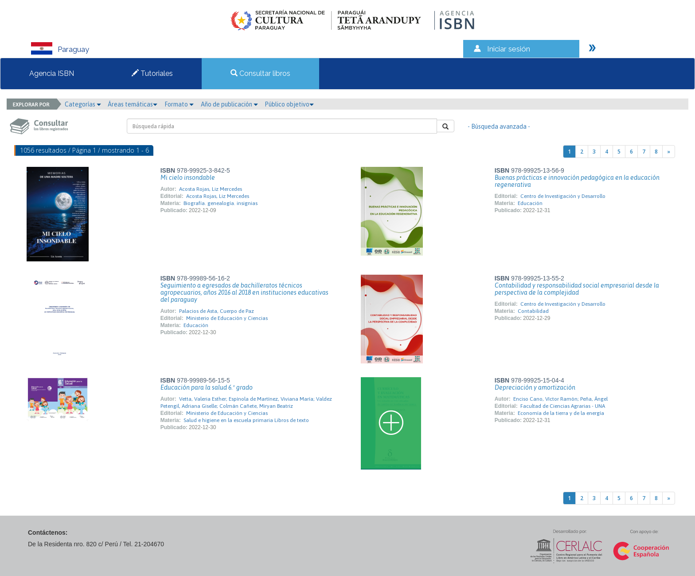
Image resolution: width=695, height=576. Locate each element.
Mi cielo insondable (187, 177)
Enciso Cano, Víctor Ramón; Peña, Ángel (560, 399)
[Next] (668, 151)
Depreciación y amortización (535, 387)
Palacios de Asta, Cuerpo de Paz (216, 311)
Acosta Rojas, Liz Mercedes (210, 189)
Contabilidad (533, 311)
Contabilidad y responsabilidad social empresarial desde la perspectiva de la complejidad (577, 289)
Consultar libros (260, 73)
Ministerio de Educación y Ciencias (227, 318)
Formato (179, 104)
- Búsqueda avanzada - (499, 126)
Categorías (83, 104)
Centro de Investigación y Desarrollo (562, 196)
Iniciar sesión (508, 48)
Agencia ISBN (51, 73)
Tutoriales (152, 73)
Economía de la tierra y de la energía (561, 413)
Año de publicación (229, 104)
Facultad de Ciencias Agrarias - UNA (562, 406)
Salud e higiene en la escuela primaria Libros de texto (246, 420)
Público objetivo (289, 104)
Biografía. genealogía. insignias (221, 203)
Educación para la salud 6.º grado (206, 387)
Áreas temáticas (132, 104)
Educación (530, 203)
